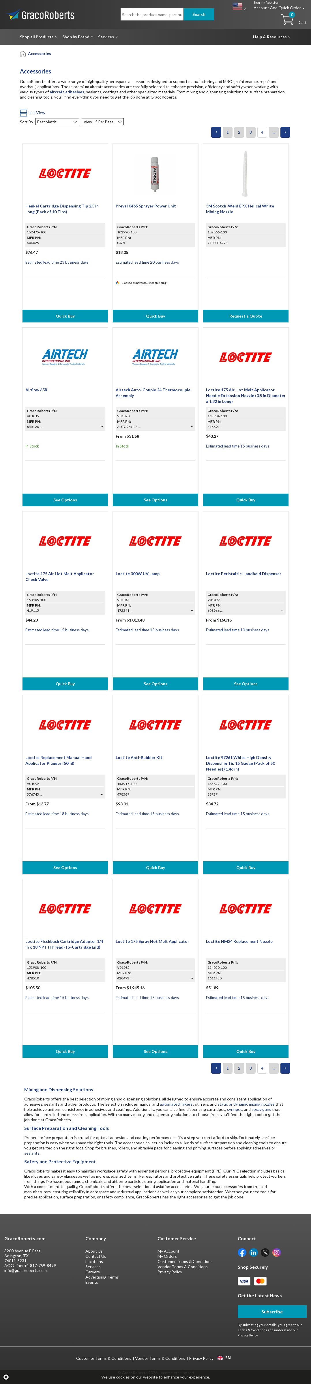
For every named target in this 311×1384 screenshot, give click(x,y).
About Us (94, 1251)
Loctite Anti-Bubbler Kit (139, 757)
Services (106, 36)
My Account (168, 1251)
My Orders (167, 1256)
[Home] (23, 53)
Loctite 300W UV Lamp (138, 573)
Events (91, 1282)
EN (224, 1357)
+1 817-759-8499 (40, 1265)
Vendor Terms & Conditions (183, 1266)
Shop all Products (37, 36)
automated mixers (176, 1104)
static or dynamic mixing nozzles (246, 1104)
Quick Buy (65, 316)
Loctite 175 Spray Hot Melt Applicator (152, 941)
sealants (32, 1153)
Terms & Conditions (252, 1330)
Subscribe (272, 1311)
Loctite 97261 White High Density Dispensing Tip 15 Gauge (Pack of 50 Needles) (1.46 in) (240, 763)
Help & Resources (270, 36)
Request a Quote (245, 316)
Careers (92, 1271)
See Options (65, 499)
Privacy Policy (170, 1271)
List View (32, 112)
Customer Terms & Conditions (185, 1261)
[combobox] (224, 1358)
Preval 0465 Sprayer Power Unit (146, 205)
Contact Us (95, 1256)
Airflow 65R (36, 389)
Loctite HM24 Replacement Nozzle (239, 941)
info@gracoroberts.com (25, 1270)
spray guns (261, 1109)
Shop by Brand (75, 36)
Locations (94, 1261)
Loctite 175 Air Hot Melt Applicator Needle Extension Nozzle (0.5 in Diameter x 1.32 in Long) (246, 395)
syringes (234, 1109)
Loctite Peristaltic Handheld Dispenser (243, 573)
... (274, 132)
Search (198, 14)
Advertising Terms (102, 1277)
